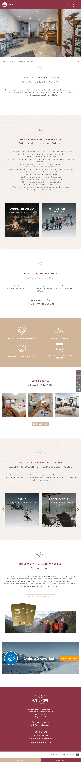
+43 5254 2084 (40, 300)
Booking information (40, 739)
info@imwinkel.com (40, 303)
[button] (3, 219)
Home (3, 61)
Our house (10, 61)
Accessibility (71, 754)
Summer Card (40, 732)
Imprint (52, 754)
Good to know (40, 735)
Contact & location (40, 742)
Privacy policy (60, 754)
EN (78, 61)
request (20, 760)
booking (60, 760)
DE (74, 61)
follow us (41, 424)
